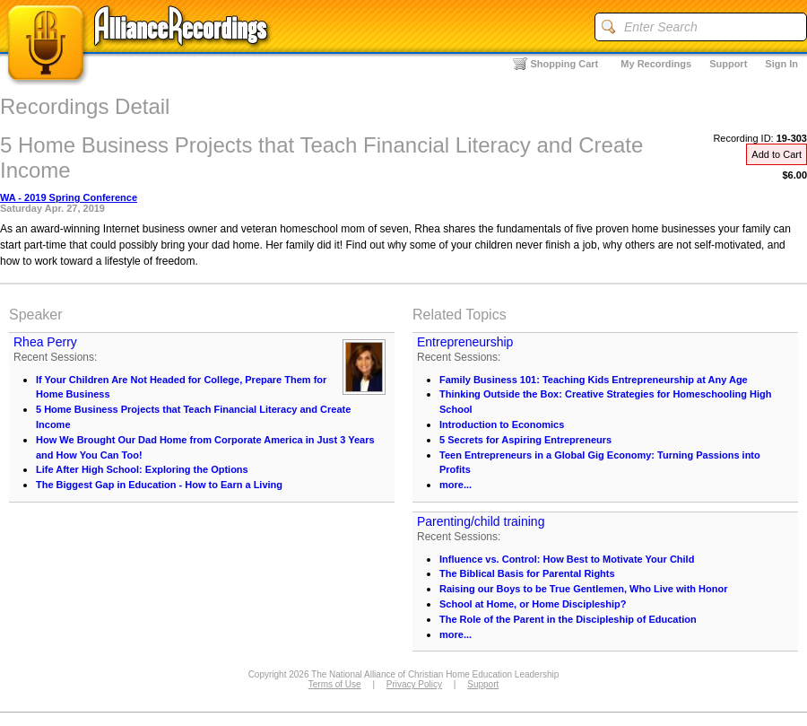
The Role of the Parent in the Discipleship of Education (568, 619)
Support (728, 63)
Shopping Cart (565, 63)
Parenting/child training (480, 521)
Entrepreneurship (465, 342)
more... (455, 484)
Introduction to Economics (501, 424)
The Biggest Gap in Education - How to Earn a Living (159, 484)
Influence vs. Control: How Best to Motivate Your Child (566, 559)
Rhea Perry (45, 342)
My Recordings (655, 63)
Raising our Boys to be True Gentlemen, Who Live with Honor (583, 588)
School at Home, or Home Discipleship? (532, 604)
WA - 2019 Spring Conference (68, 197)
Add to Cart (776, 154)
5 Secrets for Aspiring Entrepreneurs (525, 439)
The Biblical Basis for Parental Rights (527, 573)
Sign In (781, 63)
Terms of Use (334, 684)
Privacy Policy (414, 684)
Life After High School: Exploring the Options (142, 469)
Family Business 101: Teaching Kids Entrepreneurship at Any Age (593, 379)
